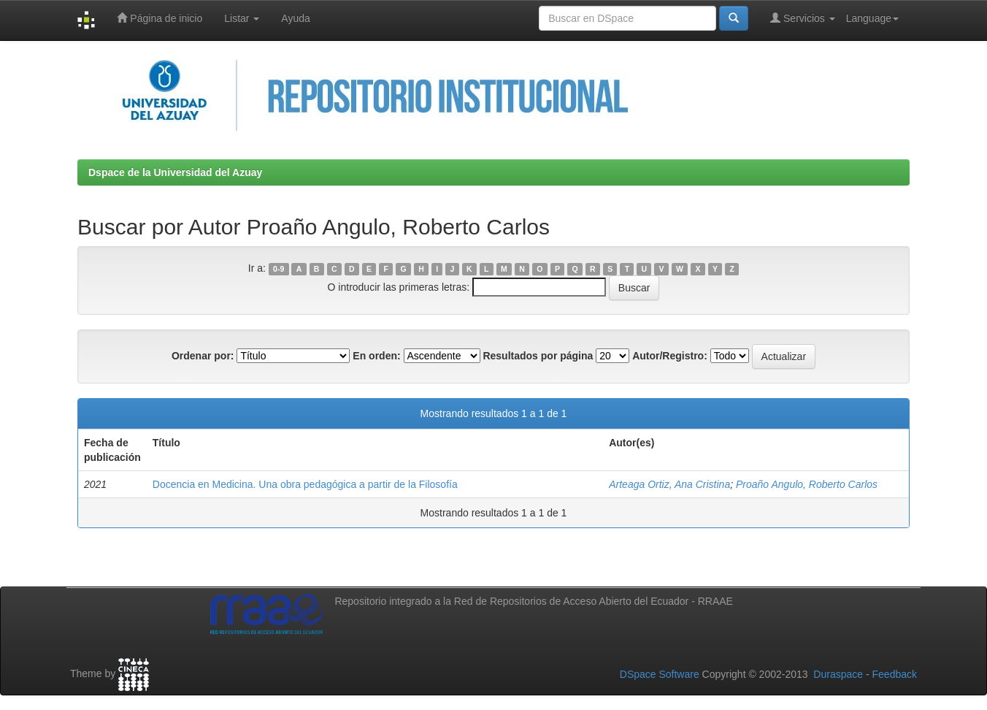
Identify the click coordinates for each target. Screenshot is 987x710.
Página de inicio (159, 18)
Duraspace (838, 674)
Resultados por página (538, 356)
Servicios (802, 18)
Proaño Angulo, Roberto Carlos (806, 484)
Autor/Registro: (669, 356)
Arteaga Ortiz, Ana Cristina (669, 484)
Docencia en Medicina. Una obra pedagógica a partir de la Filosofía (305, 484)
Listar (241, 18)
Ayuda (295, 18)
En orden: (376, 356)
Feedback (894, 674)
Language (872, 18)
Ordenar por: (203, 356)
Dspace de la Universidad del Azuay (175, 172)
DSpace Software (659, 674)
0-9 (278, 268)
